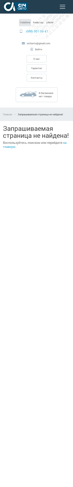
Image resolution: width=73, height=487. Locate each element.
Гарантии (36, 68)
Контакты (36, 77)
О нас (36, 59)
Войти (38, 49)
